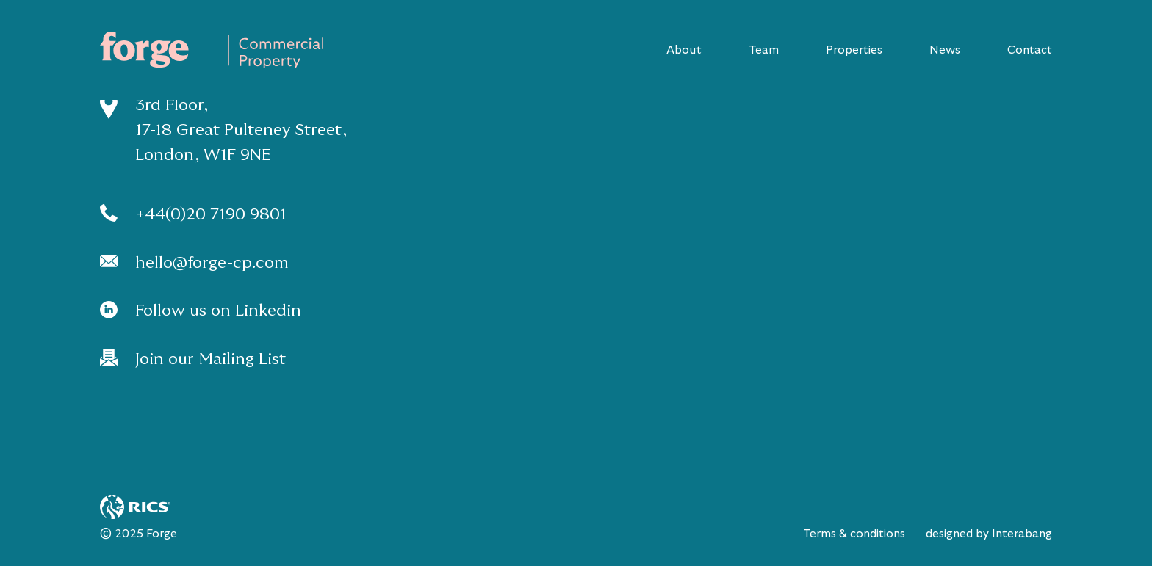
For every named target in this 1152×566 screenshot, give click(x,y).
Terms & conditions (854, 533)
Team (764, 50)
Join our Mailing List (210, 358)
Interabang (1022, 533)
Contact (1029, 50)
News (944, 50)
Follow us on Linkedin (218, 310)
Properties (854, 50)
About (684, 50)
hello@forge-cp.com (212, 262)
